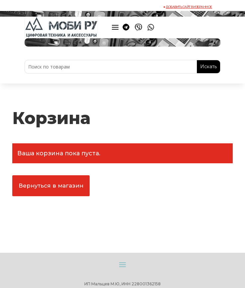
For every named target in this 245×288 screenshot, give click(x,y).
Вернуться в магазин (51, 185)
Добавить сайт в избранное (189, 7)
